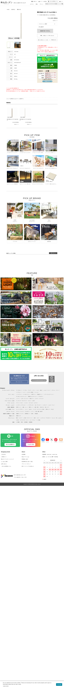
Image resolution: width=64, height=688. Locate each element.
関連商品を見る (53, 39)
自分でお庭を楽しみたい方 (20, 474)
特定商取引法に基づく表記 (27, 461)
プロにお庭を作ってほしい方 (20, 477)
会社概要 (23, 454)
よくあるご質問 (4, 461)
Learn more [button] (6, 686)
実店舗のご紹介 (25, 459)
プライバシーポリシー (26, 463)
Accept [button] (59, 684)
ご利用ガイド (4, 456)
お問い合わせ (4, 463)
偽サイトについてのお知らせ (28, 466)
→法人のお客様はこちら (6, 466)
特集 (37, 4)
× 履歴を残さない (53, 253)
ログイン (17, 98)
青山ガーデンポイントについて (7, 459)
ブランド (41, 4)
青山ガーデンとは (25, 456)
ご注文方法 (3, 454)
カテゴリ (32, 4)
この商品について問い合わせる (48, 35)
